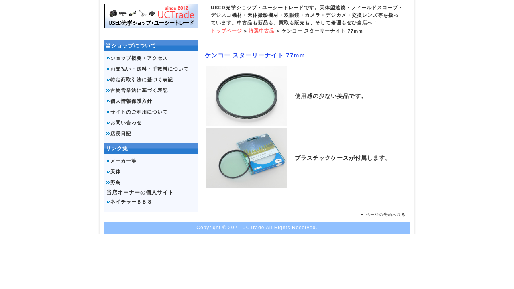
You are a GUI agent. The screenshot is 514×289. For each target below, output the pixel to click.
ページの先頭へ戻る (386, 214)
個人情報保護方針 (131, 101)
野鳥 (115, 182)
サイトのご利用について (139, 112)
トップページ (226, 31)
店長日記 (120, 133)
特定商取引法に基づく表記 (141, 80)
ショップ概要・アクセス (139, 58)
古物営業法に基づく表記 (139, 90)
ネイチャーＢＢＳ (131, 202)
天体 (115, 172)
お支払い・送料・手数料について (149, 69)
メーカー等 (123, 161)
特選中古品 (262, 31)
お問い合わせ (126, 123)
